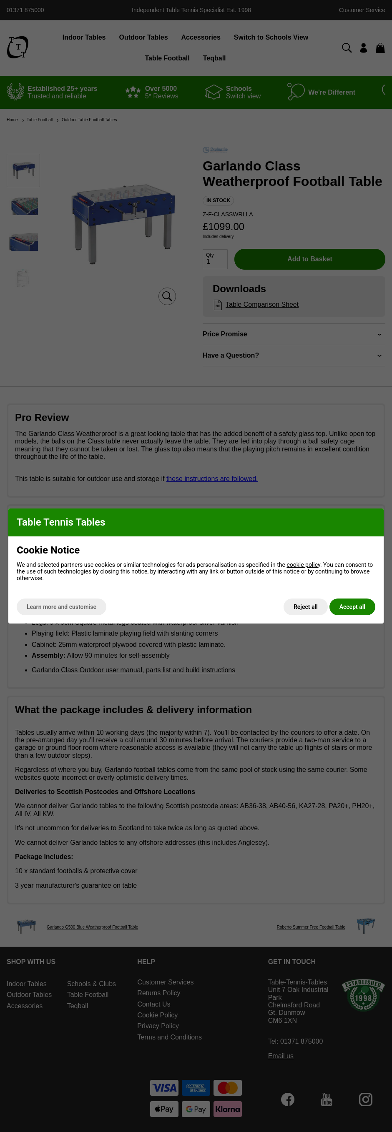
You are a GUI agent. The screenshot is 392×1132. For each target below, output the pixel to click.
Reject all (306, 607)
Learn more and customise (61, 607)
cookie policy (303, 564)
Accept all (352, 607)
